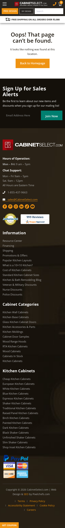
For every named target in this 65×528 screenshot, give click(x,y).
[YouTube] (32, 206)
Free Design (10, 11)
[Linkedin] (21, 206)
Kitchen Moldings (13, 331)
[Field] (51, 115)
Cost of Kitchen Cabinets (17, 270)
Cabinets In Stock (13, 356)
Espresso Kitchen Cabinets (18, 398)
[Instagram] (16, 206)
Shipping (8, 250)
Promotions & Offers (15, 255)
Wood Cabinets (12, 351)
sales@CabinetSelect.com (20, 199)
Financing (8, 245)
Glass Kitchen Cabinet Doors (19, 322)
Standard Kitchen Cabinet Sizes (21, 275)
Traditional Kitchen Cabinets (19, 408)
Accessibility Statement (21, 505)
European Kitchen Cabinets (18, 384)
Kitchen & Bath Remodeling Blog (22, 280)
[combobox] (49, 11)
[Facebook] (5, 206)
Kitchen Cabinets (12, 361)
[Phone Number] (54, 4)
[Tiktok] (27, 206)
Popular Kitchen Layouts (17, 260)
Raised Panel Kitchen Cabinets (20, 413)
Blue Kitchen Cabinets (15, 393)
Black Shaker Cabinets (16, 432)
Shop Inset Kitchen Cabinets (19, 447)
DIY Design (26, 11)
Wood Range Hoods (14, 341)
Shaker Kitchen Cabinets (17, 403)
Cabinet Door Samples (16, 336)
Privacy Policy (37, 501)
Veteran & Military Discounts (20, 284)
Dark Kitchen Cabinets (16, 427)
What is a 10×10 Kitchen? (18, 265)
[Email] (23, 115)
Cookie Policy (47, 505)
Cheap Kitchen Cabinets (17, 379)
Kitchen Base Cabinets (16, 317)
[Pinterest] (10, 206)
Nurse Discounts (12, 289)
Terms (21, 501)
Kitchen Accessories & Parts (19, 327)
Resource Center (12, 240)
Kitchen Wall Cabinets (15, 312)
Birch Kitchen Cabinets (16, 418)
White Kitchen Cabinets (16, 388)
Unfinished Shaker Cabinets (19, 437)
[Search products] (49, 11)
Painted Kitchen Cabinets (17, 423)
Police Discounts (12, 294)
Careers (31, 509)
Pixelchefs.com (41, 494)
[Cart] (60, 4)
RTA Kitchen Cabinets (15, 346)
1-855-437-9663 (15, 192)
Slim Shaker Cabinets (15, 442)
